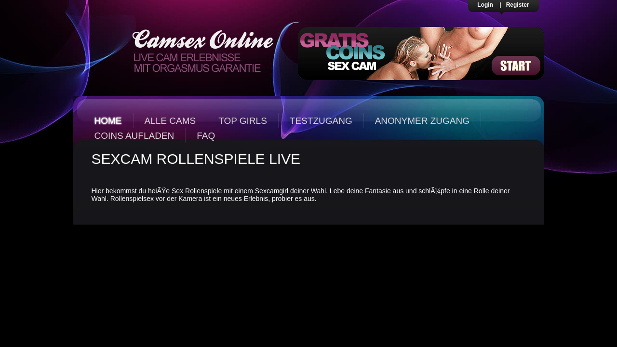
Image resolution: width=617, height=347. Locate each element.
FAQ (206, 136)
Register (517, 4)
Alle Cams (170, 121)
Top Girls (242, 121)
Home (108, 121)
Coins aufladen (134, 136)
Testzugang (321, 121)
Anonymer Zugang (422, 121)
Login (485, 4)
